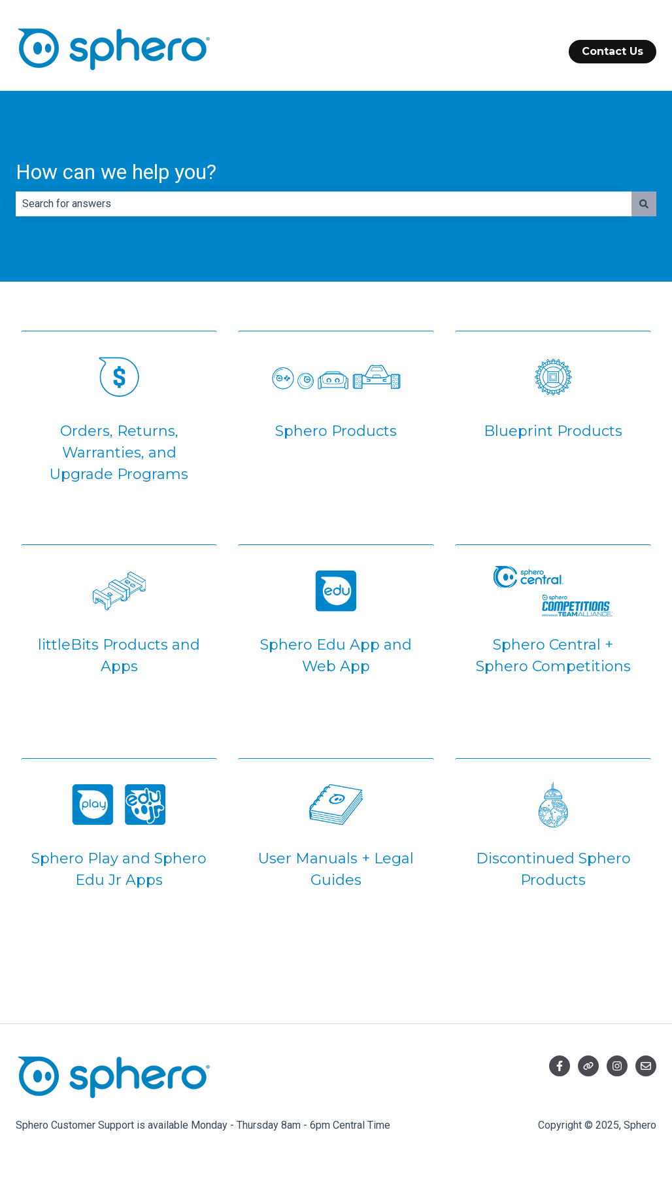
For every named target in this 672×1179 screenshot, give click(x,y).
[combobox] (323, 203)
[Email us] (645, 1065)
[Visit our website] (588, 1065)
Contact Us (612, 51)
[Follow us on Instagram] (617, 1065)
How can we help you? (116, 171)
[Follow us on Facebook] (559, 1065)
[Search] (643, 203)
